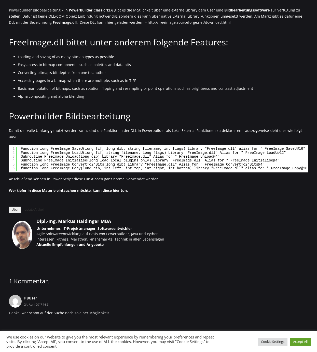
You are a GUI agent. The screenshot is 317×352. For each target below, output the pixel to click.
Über (15, 209)
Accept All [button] (300, 341)
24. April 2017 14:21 (37, 304)
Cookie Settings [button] (272, 341)
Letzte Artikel (34, 209)
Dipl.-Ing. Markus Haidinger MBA (73, 221)
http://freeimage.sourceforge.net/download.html (189, 22)
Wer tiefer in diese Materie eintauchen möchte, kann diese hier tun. (68, 190)
